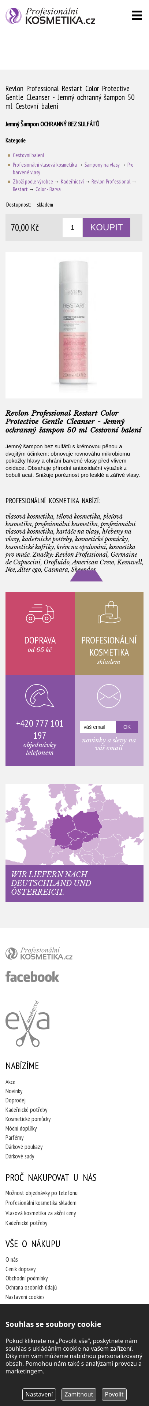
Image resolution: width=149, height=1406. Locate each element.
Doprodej (15, 1100)
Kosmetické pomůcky (28, 1119)
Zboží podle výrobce (33, 181)
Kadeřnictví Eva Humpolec (27, 1023)
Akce (10, 1082)
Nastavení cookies (25, 1297)
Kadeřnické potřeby (26, 1110)
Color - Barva (48, 189)
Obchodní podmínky (26, 1278)
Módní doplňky (21, 1128)
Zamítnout (78, 1394)
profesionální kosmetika (51, 955)
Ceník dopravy (20, 1269)
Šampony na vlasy (102, 164)
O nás (11, 1259)
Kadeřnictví (72, 181)
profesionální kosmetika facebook (32, 976)
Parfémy (14, 1138)
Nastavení (39, 1394)
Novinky (13, 1091)
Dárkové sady (19, 1156)
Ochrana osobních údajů (31, 1287)
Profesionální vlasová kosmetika (45, 164)
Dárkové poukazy (23, 1147)
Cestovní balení (28, 155)
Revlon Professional (111, 181)
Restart (20, 189)
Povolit (114, 1394)
